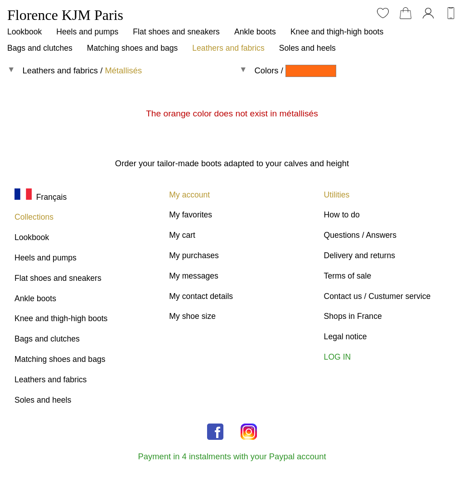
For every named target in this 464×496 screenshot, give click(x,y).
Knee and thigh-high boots (336, 31)
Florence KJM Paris (65, 15)
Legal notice (345, 336)
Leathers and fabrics (228, 48)
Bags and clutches (39, 48)
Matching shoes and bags (132, 48)
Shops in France (353, 316)
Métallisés (123, 70)
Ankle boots (255, 31)
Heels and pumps (87, 31)
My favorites (190, 214)
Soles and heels (307, 48)
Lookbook (24, 31)
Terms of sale (348, 275)
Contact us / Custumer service (377, 296)
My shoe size (192, 316)
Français (40, 197)
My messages (193, 275)
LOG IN (337, 356)
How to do (342, 214)
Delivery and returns (359, 255)
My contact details (201, 296)
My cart (182, 235)
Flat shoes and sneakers (176, 31)
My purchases (194, 255)
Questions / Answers (360, 235)
